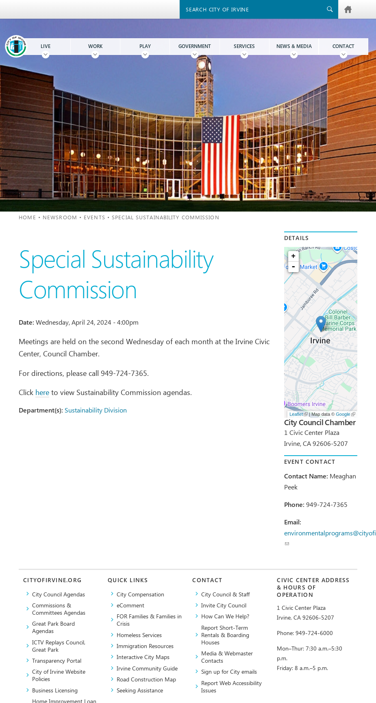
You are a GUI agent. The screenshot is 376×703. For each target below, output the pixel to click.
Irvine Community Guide (147, 668)
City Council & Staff (225, 594)
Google (345, 414)
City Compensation (140, 594)
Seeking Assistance (140, 690)
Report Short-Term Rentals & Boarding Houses (225, 634)
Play (145, 46)
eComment (130, 605)
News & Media (294, 46)
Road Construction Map (146, 679)
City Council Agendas (58, 594)
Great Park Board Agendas (53, 627)
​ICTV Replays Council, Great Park (58, 645)
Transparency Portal (56, 660)
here (42, 392)
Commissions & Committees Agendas (58, 608)
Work (95, 46)
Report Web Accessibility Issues (231, 686)
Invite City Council (223, 605)
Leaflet (298, 414)
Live (45, 46)
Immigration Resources (145, 646)
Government (194, 46)
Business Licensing (55, 690)
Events (94, 217)
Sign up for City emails (229, 671)
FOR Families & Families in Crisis (149, 619)
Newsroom (60, 217)
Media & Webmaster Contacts (227, 656)
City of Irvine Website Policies (58, 675)
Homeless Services (139, 635)
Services (244, 46)
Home (27, 217)
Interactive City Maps (143, 657)
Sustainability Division (96, 410)
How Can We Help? (225, 616)
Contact (343, 46)
